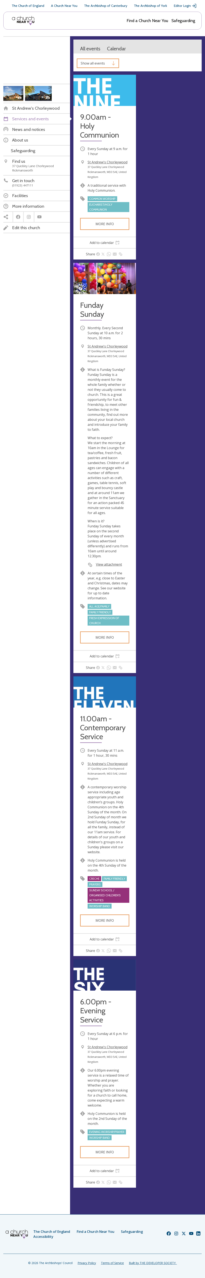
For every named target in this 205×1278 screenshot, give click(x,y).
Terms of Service (112, 1263)
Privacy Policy (87, 1263)
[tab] (104, 242)
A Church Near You (64, 6)
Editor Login (185, 5)
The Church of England (28, 6)
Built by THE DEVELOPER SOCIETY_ (153, 1263)
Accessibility (43, 1236)
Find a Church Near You (147, 20)
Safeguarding (183, 20)
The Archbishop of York (150, 6)
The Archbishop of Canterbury (105, 6)
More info (105, 224)
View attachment (109, 564)
